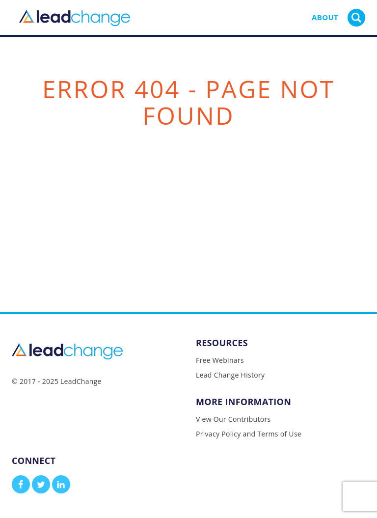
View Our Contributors (233, 419)
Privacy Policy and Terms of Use (248, 433)
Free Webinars (220, 360)
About (325, 17)
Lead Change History (230, 375)
